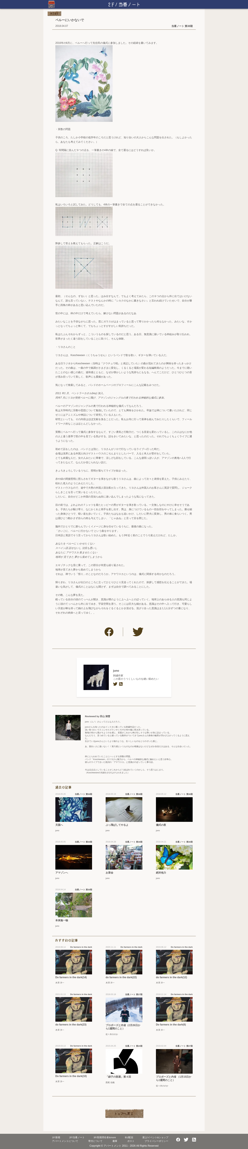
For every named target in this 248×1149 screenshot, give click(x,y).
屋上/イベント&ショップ (155, 1137)
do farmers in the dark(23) (71, 1024)
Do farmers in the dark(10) (71, 1076)
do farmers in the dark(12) (171, 977)
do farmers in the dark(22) (121, 977)
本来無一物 (61, 920)
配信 (129, 1137)
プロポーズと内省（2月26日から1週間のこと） (123, 1027)
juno (116, 670)
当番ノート (77, 1137)
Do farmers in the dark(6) (171, 1024)
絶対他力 (161, 872)
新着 (56, 1137)
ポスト (130, 1141)
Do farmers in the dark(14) (71, 977)
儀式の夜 (161, 825)
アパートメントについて (65, 1141)
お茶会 (109, 872)
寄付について (95, 1141)
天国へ (59, 825)
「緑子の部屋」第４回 (118, 1076)
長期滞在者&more (105, 1137)
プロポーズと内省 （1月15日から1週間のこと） (173, 1078)
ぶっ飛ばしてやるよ (117, 825)
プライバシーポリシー (156, 1141)
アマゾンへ (61, 872)
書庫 (114, 1141)
